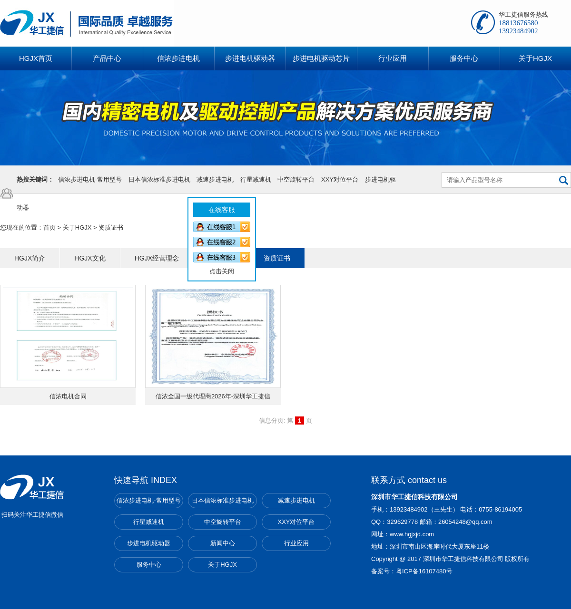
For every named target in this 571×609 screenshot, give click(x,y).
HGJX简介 (29, 258)
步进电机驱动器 (148, 543)
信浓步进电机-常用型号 (90, 179)
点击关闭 (218, 267)
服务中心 (149, 564)
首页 (49, 227)
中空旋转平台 (296, 179)
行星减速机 (255, 179)
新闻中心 (222, 543)
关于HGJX (77, 227)
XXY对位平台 (339, 179)
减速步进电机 (215, 179)
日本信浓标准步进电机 (159, 179)
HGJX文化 (89, 258)
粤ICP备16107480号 (424, 571)
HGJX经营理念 (157, 258)
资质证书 (277, 258)
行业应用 (296, 543)
